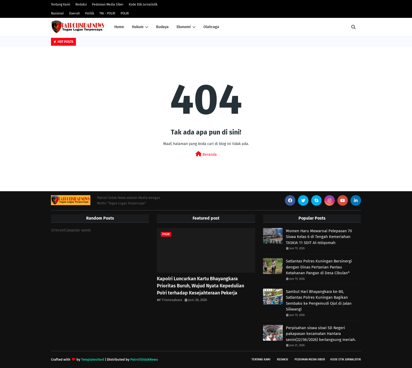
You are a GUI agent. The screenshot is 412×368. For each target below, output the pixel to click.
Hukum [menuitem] (137, 27)
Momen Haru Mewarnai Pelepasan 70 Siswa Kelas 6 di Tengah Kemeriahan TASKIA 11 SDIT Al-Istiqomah (319, 237)
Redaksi (81, 4)
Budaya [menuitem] (162, 27)
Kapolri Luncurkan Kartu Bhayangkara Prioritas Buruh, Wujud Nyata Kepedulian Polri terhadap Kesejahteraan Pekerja (200, 286)
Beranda (206, 154)
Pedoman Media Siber (107, 4)
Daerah (74, 13)
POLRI (125, 13)
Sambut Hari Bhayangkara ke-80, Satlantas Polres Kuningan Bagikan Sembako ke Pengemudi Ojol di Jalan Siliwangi (319, 300)
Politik (89, 13)
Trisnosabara (172, 300)
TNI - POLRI (107, 13)
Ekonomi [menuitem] (184, 27)
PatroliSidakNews (144, 359)
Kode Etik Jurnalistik (143, 4)
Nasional (57, 13)
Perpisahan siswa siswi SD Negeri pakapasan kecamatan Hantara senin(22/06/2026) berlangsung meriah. (321, 333)
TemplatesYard (92, 359)
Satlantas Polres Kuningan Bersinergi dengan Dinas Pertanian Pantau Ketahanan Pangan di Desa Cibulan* (319, 267)
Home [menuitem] (119, 27)
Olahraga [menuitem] (211, 27)
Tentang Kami (60, 4)
